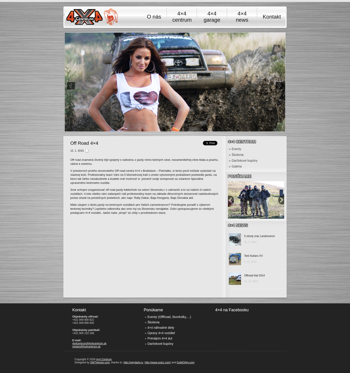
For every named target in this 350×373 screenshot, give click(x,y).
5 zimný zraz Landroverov (259, 236)
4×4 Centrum (104, 359)
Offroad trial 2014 (254, 275)
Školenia (238, 155)
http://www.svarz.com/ (158, 362)
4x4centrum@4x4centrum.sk (89, 343)
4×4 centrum (181, 17)
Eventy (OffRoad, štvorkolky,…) (169, 317)
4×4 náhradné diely (161, 327)
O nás (154, 17)
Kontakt (272, 17)
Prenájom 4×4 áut (160, 338)
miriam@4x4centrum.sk (86, 346)
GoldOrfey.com (185, 362)
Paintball (237, 215)
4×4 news (242, 17)
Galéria (237, 166)
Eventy (236, 149)
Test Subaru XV (253, 255)
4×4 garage (212, 17)
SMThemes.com (100, 362)
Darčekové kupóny (245, 160)
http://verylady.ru (133, 362)
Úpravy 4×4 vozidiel (161, 333)
